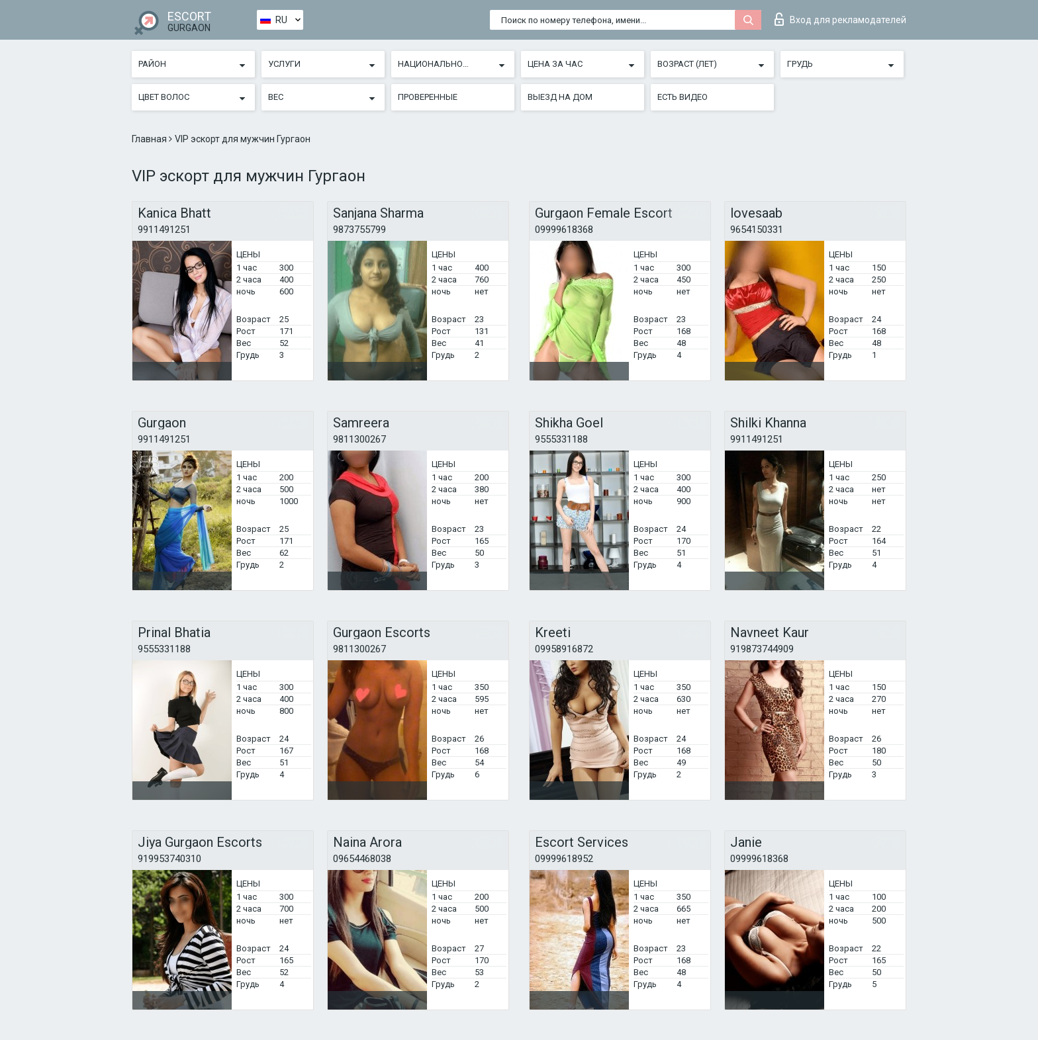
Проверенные (427, 97)
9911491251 (164, 230)
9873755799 (359, 230)
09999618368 (564, 230)
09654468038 (362, 859)
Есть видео (682, 97)
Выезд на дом (560, 97)
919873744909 (762, 649)
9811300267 (359, 439)
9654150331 (756, 230)
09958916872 (564, 649)
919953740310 (169, 859)
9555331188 (561, 439)
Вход (840, 19)
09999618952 (564, 859)
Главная (150, 139)
